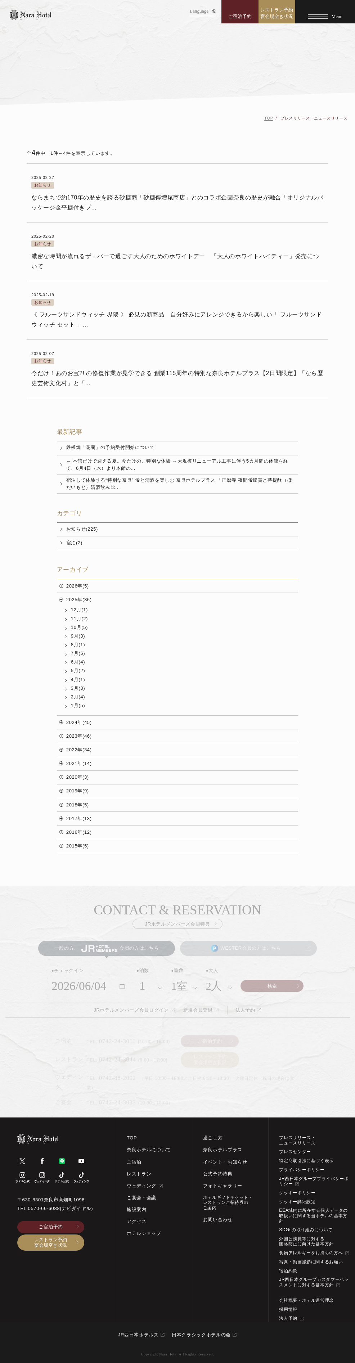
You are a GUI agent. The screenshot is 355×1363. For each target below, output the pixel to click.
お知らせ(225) (82, 529)
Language (203, 11)
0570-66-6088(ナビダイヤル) (60, 1208)
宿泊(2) (74, 542)
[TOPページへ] (30, 15)
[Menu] (325, 11)
